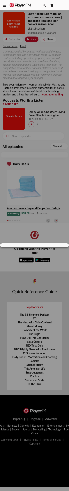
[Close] (64, 245)
